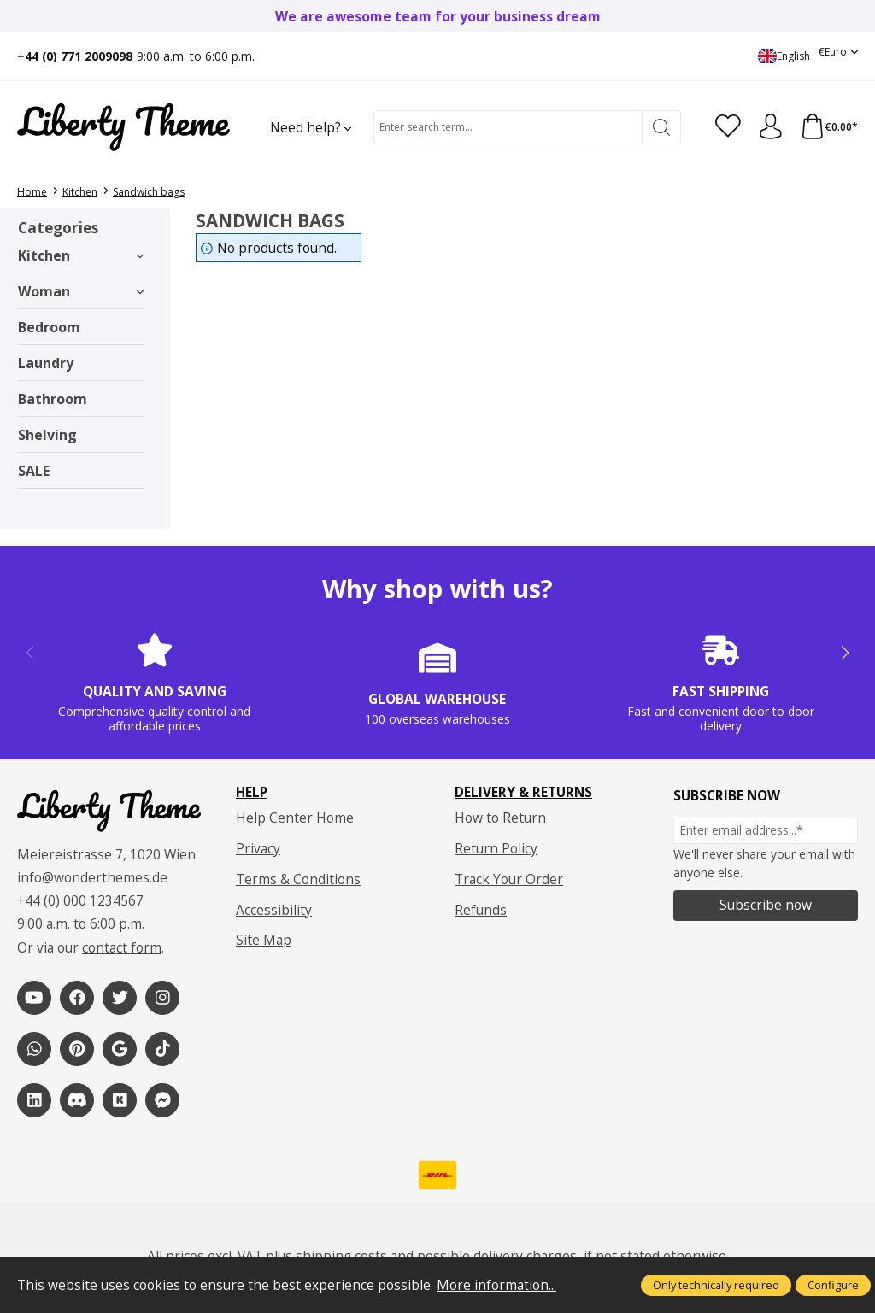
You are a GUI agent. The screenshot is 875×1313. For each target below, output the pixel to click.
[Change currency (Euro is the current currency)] (838, 51)
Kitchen (81, 255)
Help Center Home (295, 817)
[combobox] (507, 127)
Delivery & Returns (523, 793)
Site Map (263, 939)
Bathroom (52, 399)
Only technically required (716, 1284)
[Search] (661, 127)
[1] (34, 998)
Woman (81, 291)
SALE (34, 470)
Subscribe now (765, 904)
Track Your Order (509, 879)
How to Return (500, 817)
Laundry (45, 363)
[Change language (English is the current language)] (784, 56)
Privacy (258, 848)
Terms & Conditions (298, 879)
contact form (121, 948)
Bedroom (49, 327)
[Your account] (770, 127)
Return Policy (496, 848)
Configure (833, 1284)
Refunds (481, 909)
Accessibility (274, 909)
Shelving (47, 434)
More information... (496, 1284)
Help (251, 793)
